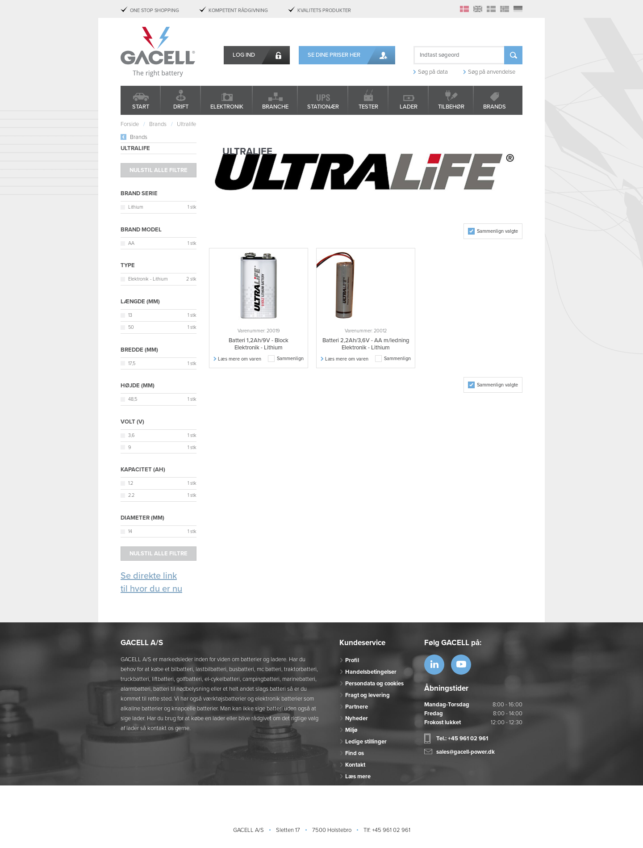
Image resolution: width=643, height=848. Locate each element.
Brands (494, 106)
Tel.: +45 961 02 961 (462, 738)
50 (131, 327)
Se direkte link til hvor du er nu (151, 582)
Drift (180, 106)
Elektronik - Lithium (148, 279)
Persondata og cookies (374, 683)
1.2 (130, 483)
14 (130, 531)
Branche (275, 106)
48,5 (132, 399)
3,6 (131, 435)
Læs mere (358, 776)
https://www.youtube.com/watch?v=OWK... (461, 665)
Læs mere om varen (239, 359)
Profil (352, 660)
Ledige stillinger (366, 741)
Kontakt (355, 764)
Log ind (244, 55)
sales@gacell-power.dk (465, 752)
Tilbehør (451, 106)
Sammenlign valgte (497, 231)
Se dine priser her (334, 55)
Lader (409, 106)
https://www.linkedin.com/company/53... (434, 665)
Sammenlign (290, 358)
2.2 (131, 495)
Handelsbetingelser (371, 672)
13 (130, 315)
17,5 (131, 363)
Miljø (351, 730)
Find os (354, 753)
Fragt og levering (367, 695)
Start (140, 106)
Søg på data (433, 72)
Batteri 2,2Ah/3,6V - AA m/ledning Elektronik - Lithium (365, 344)
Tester (368, 106)
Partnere (356, 706)
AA (131, 243)
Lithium (135, 207)
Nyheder (356, 718)
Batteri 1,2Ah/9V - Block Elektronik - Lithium (258, 344)
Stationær (323, 106)
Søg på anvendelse (491, 72)
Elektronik (226, 106)
